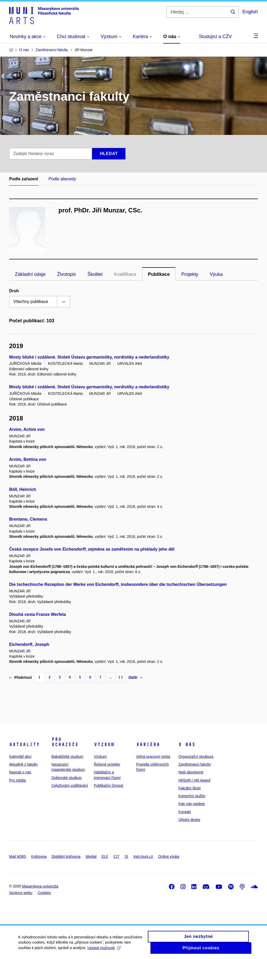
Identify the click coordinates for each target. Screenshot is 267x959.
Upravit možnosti (103, 950)
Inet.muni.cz (143, 856)
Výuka (216, 274)
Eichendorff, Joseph (29, 644)
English (250, 11)
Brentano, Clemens (28, 519)
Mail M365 (17, 856)
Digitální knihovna (66, 856)
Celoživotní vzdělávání (69, 785)
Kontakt (184, 812)
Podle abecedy (62, 179)
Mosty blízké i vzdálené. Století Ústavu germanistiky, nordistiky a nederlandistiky (89, 357)
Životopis (66, 274)
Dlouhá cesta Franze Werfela (37, 614)
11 (120, 677)
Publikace (159, 274)
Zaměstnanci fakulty (194, 764)
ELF (105, 856)
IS (126, 856)
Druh (14, 291)
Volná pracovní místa (153, 756)
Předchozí (20, 677)
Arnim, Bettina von (27, 459)
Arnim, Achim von (27, 429)
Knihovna (38, 856)
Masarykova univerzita (40, 886)
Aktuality (24, 744)
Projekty (189, 274)
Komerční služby (191, 796)
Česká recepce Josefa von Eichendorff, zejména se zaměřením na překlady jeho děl (91, 549)
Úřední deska (189, 820)
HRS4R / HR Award (194, 780)
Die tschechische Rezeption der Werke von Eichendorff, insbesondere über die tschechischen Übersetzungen (118, 584)
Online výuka (168, 856)
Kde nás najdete (191, 804)
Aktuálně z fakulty (23, 764)
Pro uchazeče (64, 741)
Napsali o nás (20, 772)
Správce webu (20, 893)
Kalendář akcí (20, 756)
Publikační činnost (108, 785)
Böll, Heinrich (22, 489)
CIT (116, 856)
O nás (186, 744)
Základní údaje (30, 274)
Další (135, 677)
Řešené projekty (107, 764)
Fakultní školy (189, 788)
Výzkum (104, 744)
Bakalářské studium (67, 756)
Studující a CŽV (215, 36)
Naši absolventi (190, 772)
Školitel (94, 274)
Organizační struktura (195, 756)
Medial (91, 856)
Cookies (44, 893)
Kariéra (148, 744)
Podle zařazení (23, 179)
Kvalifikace (125, 274)
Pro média (17, 780)
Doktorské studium (66, 778)
